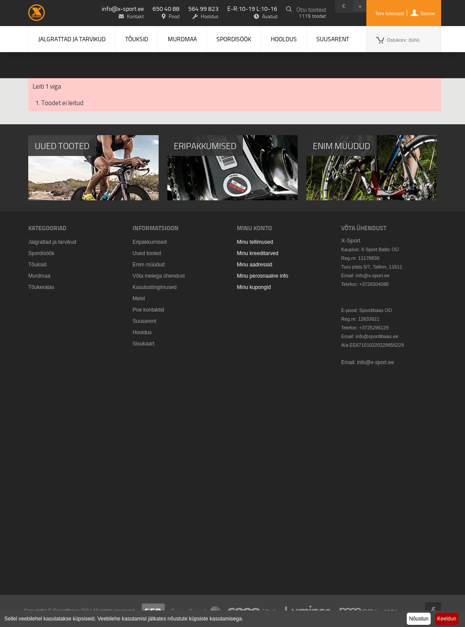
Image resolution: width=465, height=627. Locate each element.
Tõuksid (136, 39)
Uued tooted (147, 253)
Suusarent (332, 39)
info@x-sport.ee (123, 8)
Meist (139, 298)
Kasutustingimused (154, 287)
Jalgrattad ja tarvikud (72, 39)
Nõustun (418, 619)
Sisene (427, 13)
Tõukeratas (41, 287)
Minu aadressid (254, 265)
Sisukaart (143, 344)
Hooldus (284, 39)
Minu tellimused (255, 242)
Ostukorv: (403, 40)
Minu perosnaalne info (262, 276)
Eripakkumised (150, 242)
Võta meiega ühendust (159, 276)
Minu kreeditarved (257, 253)
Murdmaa (182, 39)
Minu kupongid (254, 287)
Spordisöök (233, 39)
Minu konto (254, 227)
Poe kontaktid (148, 310)
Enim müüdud (149, 265)
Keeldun (446, 619)
